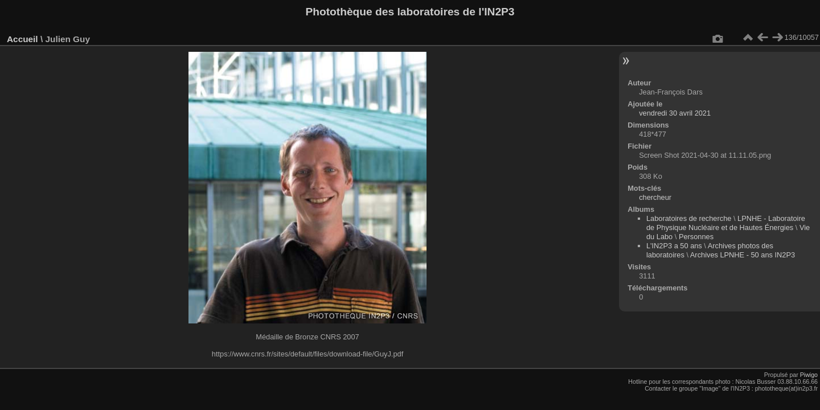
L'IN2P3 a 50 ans (674, 245)
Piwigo (809, 374)
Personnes (696, 236)
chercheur (655, 197)
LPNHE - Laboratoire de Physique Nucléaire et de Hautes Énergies (725, 223)
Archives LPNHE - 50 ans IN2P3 (742, 255)
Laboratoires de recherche (688, 218)
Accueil (22, 39)
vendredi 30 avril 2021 (675, 113)
